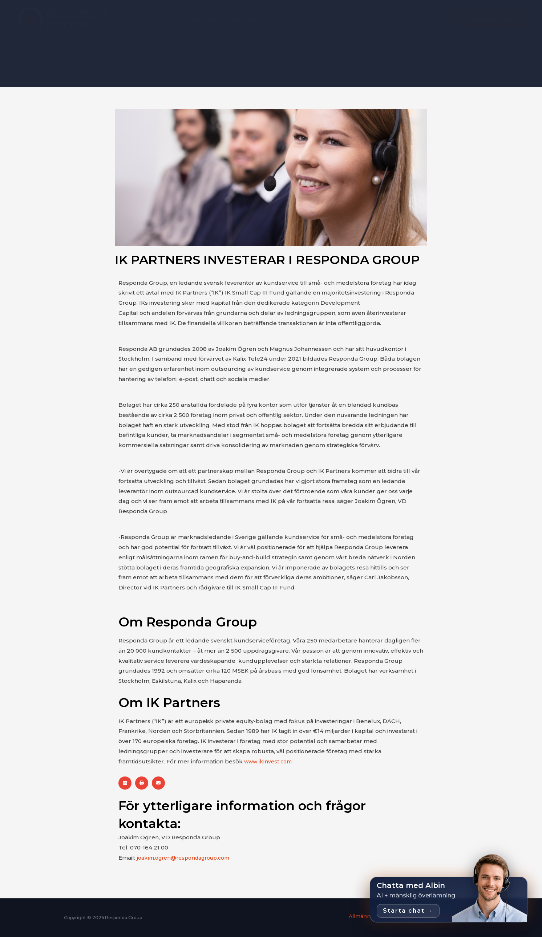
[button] (125, 783)
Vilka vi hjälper (248, 18)
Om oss (288, 18)
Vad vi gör (205, 18)
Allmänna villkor (362, 916)
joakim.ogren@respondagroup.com (188, 857)
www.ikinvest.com (270, 761)
